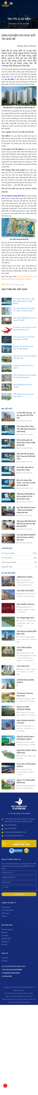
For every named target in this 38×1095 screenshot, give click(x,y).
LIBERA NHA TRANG (24, 577)
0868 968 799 (21, 844)
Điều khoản (14, 993)
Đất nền (4, 944)
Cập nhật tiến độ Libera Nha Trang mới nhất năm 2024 (26, 456)
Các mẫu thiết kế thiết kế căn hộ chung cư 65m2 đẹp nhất (26, 537)
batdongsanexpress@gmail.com (15, 832)
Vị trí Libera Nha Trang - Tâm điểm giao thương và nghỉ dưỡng (24, 301)
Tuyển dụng (6, 913)
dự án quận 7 (10, 79)
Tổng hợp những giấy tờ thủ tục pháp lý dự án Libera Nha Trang (26, 496)
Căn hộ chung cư (7, 929)
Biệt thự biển (6, 938)
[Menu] (11, 3)
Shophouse (5, 941)
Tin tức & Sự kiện (23, 23)
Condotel (5, 935)
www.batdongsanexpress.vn (13, 835)
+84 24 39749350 (10, 825)
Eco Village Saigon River (25, 618)
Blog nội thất (19, 567)
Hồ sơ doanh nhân (19, 562)
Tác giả (7, 993)
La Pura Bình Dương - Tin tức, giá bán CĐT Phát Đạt (26, 415)
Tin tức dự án (19, 558)
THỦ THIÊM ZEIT (23, 666)
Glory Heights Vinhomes (25, 604)
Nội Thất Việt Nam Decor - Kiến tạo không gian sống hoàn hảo (26, 510)
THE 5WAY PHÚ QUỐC (25, 591)
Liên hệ (4, 916)
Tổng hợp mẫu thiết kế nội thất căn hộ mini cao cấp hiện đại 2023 (26, 523)
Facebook (5, 958)
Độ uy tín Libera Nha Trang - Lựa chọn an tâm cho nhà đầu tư (26, 482)
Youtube (4, 961)
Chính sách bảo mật (26, 993)
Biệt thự (4, 932)
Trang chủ (12, 23)
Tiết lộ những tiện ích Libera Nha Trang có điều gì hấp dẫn (26, 442)
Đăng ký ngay (19, 894)
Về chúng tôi (6, 907)
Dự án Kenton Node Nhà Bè (13, 196)
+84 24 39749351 (10, 828)
